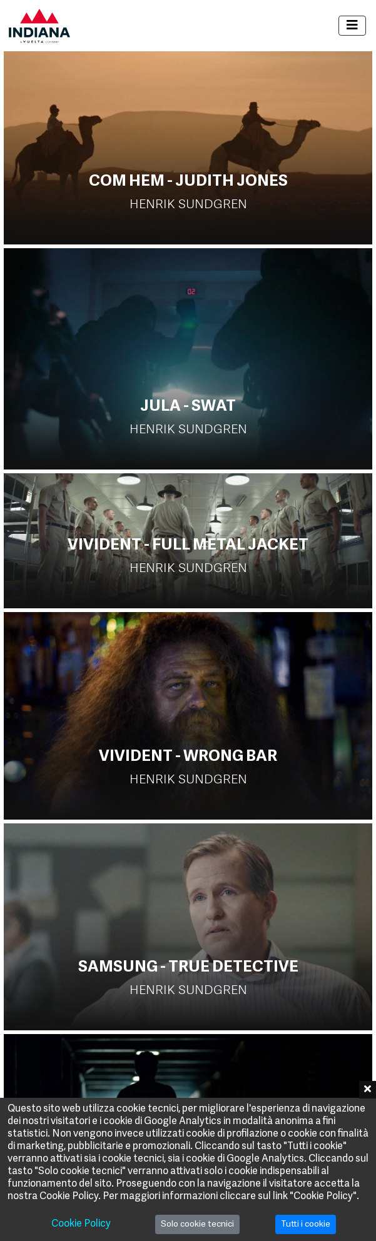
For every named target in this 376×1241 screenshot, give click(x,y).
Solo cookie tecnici (197, 1224)
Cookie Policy (81, 1224)
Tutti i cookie (305, 1224)
